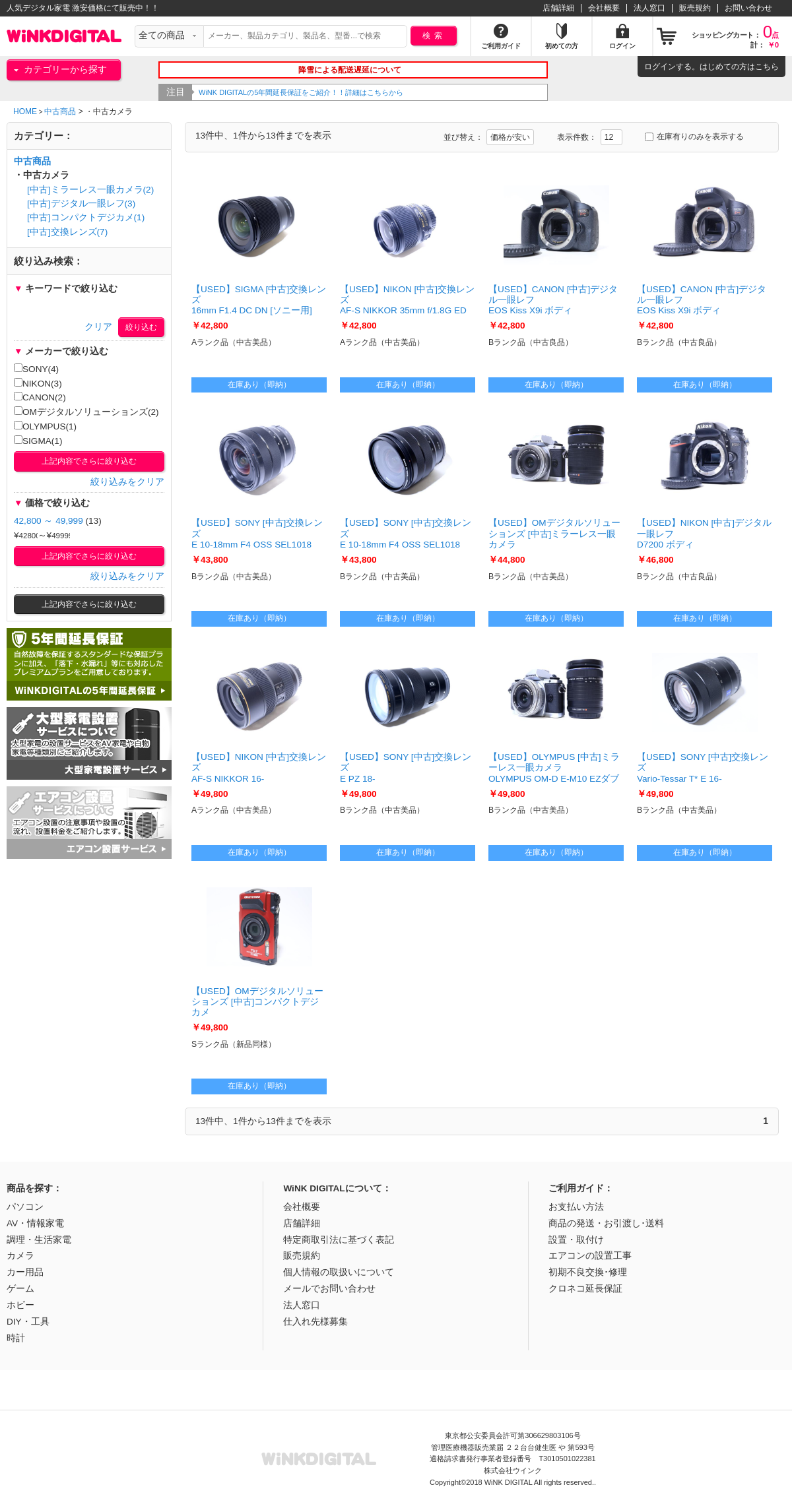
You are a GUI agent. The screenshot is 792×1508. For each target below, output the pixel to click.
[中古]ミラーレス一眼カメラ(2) (90, 190)
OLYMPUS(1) (45, 426)
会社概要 (604, 8)
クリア (98, 327)
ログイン (660, 66)
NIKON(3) (38, 383)
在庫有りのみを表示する (694, 136)
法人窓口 (649, 8)
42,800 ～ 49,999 (48, 521)
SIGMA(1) (38, 440)
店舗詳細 (558, 8)
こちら (767, 66)
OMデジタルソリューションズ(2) (86, 411)
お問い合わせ (748, 8)
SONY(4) (36, 368)
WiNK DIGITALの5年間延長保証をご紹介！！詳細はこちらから (330, 92)
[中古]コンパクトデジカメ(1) (86, 217)
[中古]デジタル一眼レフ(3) (81, 203)
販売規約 (695, 8)
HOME (25, 111)
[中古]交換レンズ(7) (67, 232)
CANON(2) (40, 397)
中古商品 (60, 111)
